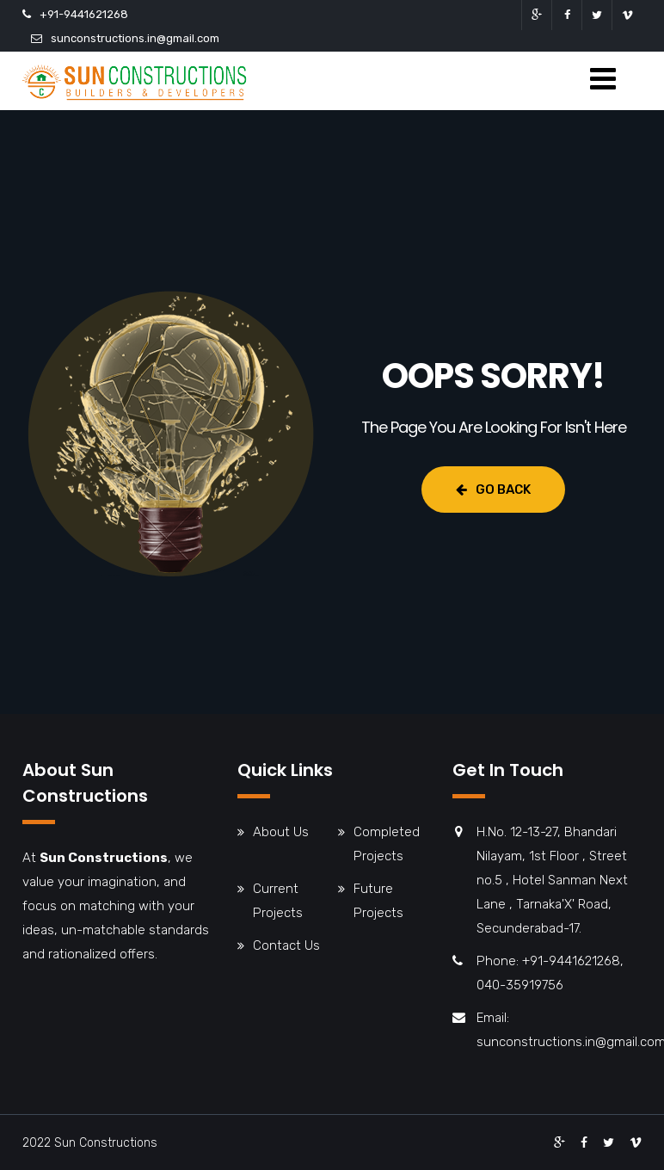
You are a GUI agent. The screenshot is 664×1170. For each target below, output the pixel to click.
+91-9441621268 (84, 14)
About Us (281, 832)
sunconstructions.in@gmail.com (135, 38)
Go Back (493, 489)
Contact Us (286, 945)
